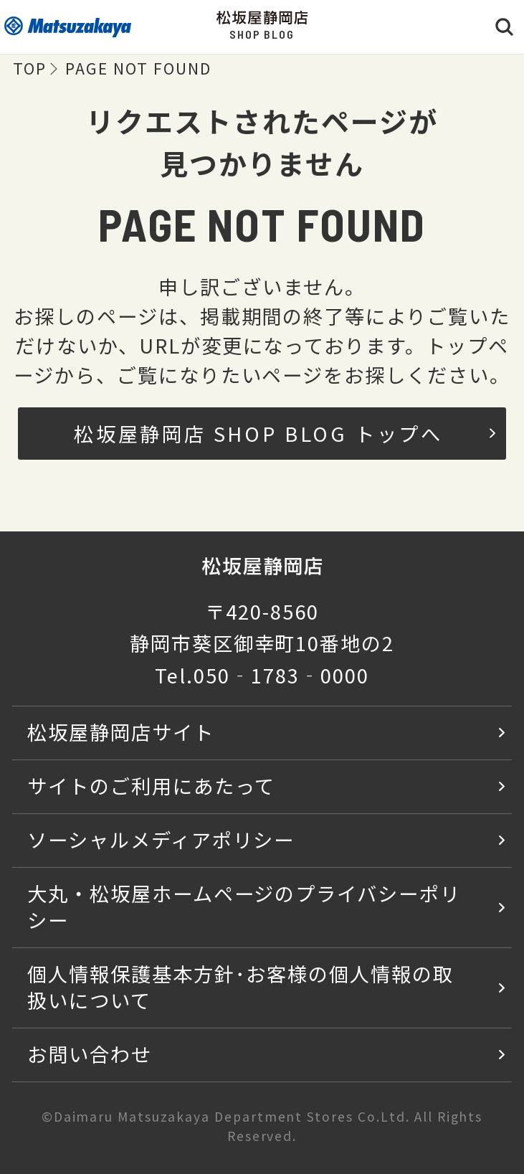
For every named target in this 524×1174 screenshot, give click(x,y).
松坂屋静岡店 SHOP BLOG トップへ (284, 433)
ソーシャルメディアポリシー (161, 839)
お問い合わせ (89, 1053)
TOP (30, 68)
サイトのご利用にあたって (151, 785)
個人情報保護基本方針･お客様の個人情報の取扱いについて (240, 986)
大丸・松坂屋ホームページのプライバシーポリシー (244, 906)
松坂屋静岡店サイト (120, 731)
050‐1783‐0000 (281, 675)
